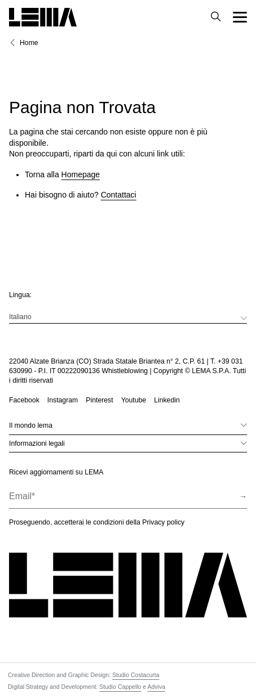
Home (29, 43)
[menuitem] (128, 317)
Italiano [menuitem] (20, 317)
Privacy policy (163, 522)
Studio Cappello (120, 686)
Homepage (80, 174)
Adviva (157, 686)
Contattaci (118, 194)
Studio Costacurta (135, 674)
